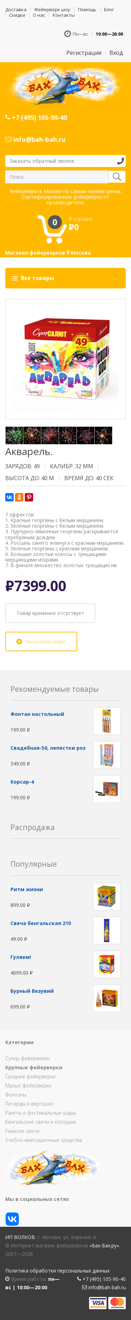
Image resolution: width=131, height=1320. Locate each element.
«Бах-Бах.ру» (104, 1245)
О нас (39, 15)
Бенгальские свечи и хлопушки (40, 1122)
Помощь (87, 9)
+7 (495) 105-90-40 (36, 117)
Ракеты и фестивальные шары (40, 1112)
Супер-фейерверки (27, 1058)
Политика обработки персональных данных (57, 1270)
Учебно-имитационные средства (43, 1140)
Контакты (64, 15)
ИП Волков (20, 1237)
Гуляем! (20, 957)
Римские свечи (22, 1131)
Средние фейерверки (30, 1076)
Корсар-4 (22, 781)
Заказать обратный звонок (41, 160)
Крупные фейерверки (34, 1067)
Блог (109, 9)
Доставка (16, 9)
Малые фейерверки (28, 1085)
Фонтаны (16, 1094)
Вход (116, 53)
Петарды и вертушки (29, 1103)
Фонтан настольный (37, 714)
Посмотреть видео (45, 641)
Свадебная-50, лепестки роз (48, 748)
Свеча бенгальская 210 (40, 923)
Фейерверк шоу (52, 9)
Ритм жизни (26, 889)
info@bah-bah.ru (35, 139)
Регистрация (83, 53)
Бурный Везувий (32, 991)
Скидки (17, 15)
